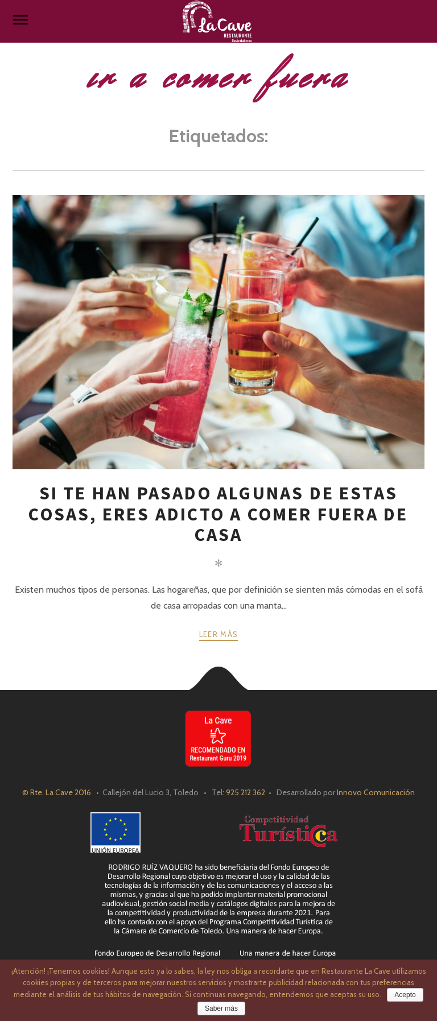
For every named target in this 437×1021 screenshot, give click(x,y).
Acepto (404, 995)
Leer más (218, 634)
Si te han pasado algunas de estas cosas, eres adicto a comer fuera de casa (218, 514)
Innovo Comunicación (376, 792)
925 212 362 (245, 792)
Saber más (221, 1008)
